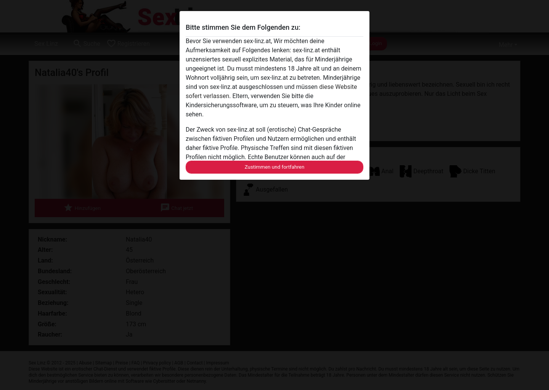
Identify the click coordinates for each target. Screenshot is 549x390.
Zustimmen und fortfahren (275, 167)
